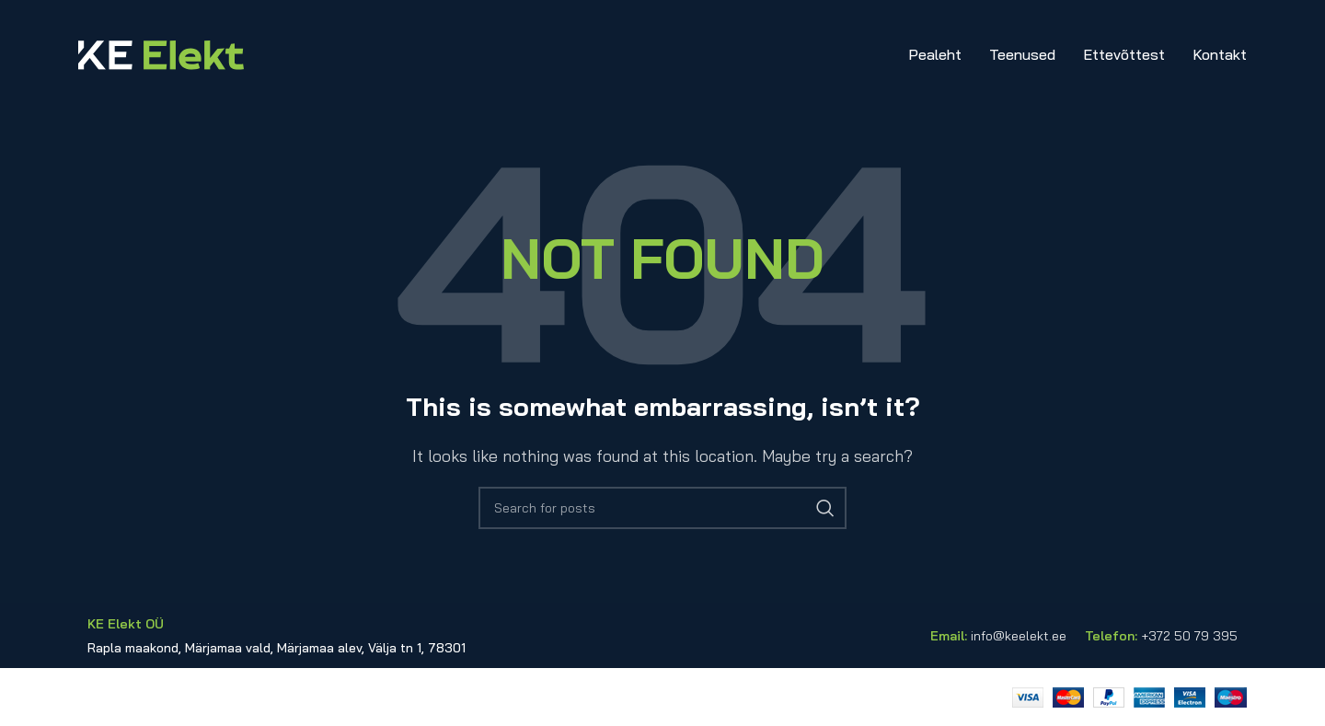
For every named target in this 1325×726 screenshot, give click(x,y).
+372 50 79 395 (1189, 636)
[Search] (662, 508)
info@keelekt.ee (1018, 636)
